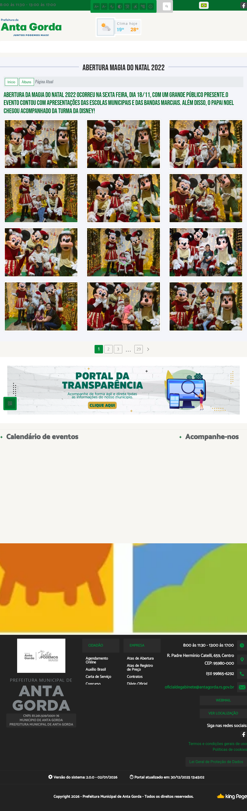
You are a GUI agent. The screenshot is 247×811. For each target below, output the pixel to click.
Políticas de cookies (230, 749)
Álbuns (26, 81)
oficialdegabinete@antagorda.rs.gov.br (199, 687)
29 (139, 349)
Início (11, 81)
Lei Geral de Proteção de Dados (216, 761)
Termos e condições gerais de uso (217, 743)
